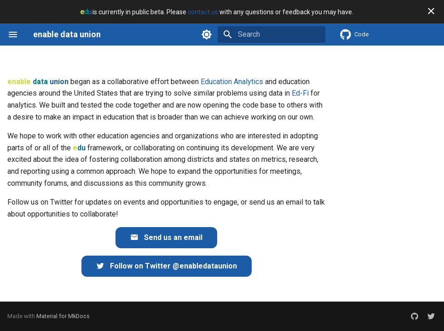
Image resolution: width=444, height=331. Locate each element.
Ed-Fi (300, 93)
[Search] (271, 34)
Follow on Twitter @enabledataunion (166, 266)
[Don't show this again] (431, 11)
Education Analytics (232, 81)
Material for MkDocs (63, 316)
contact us (203, 12)
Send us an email (166, 237)
